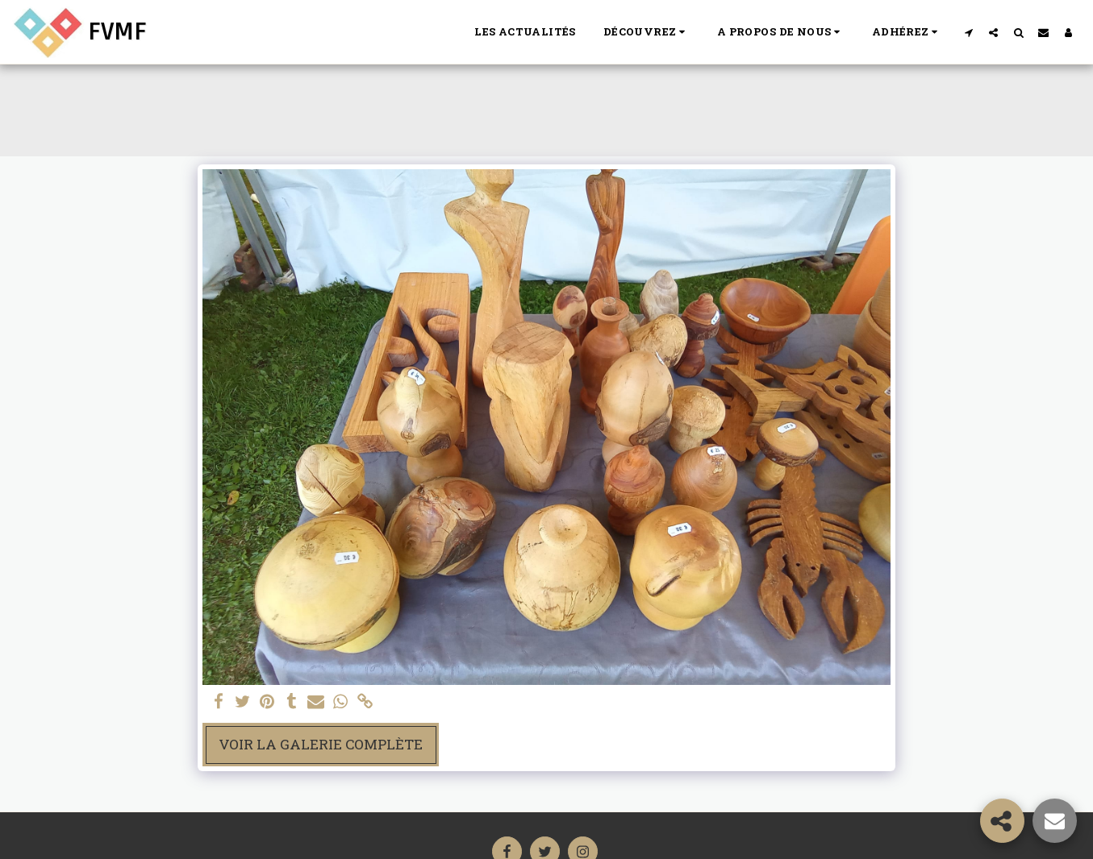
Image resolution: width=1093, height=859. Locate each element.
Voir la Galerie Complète (321, 744)
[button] (646, 32)
